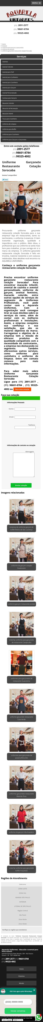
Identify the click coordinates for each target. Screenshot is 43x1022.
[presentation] (21, 437)
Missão (21, 983)
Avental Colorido (7, 67)
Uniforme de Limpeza (9, 124)
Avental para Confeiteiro (10, 77)
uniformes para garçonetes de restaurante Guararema (21, 679)
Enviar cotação (21, 485)
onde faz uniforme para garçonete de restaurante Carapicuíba (21, 641)
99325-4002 (23, 33)
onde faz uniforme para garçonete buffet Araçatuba (21, 869)
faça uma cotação (22, 389)
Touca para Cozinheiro (9, 119)
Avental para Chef (8, 72)
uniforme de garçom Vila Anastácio (21, 832)
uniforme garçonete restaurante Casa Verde (21, 718)
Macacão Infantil (7, 114)
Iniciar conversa (18, 1011)
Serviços (21, 56)
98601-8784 (23, 29)
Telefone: (25, 426)
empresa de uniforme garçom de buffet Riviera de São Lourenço (21, 528)
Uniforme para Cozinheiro (10, 134)
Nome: (22, 409)
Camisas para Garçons (9, 98)
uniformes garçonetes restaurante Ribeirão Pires (21, 795)
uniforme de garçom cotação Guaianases (21, 566)
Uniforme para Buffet (9, 129)
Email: (22, 417)
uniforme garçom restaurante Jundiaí (21, 604)
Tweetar (5, 179)
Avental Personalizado (9, 93)
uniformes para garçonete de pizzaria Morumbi (21, 756)
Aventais (5, 62)
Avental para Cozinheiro (10, 82)
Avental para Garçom (9, 88)
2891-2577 (23, 25)
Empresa (21, 976)
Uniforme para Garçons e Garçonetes (14, 140)
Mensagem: (24, 464)
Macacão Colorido (8, 103)
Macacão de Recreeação (10, 108)
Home (21, 969)
